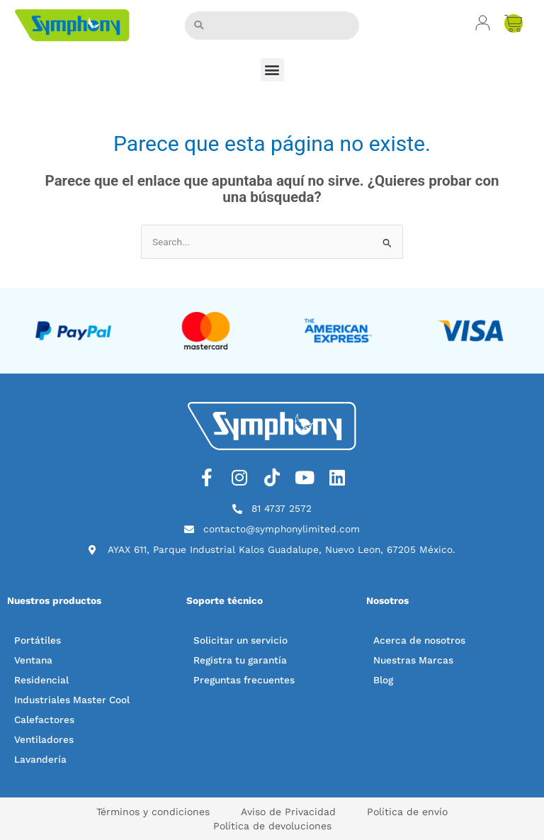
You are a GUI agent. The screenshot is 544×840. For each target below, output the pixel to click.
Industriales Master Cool (72, 699)
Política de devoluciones (272, 825)
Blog (383, 679)
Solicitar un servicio (240, 640)
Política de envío (407, 811)
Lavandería (40, 759)
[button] (272, 70)
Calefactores (44, 719)
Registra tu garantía (240, 660)
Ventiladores (44, 739)
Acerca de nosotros (419, 640)
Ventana (33, 660)
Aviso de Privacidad (288, 811)
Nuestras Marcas (413, 660)
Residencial (41, 679)
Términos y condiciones (153, 811)
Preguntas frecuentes (244, 679)
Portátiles (37, 640)
